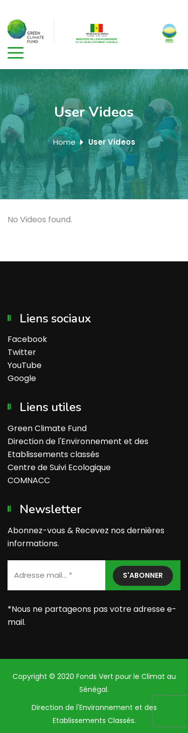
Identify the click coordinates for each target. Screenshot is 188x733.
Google (22, 378)
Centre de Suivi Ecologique (59, 467)
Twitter (22, 352)
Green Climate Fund (47, 428)
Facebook (27, 339)
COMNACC (29, 480)
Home (64, 142)
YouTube (25, 365)
